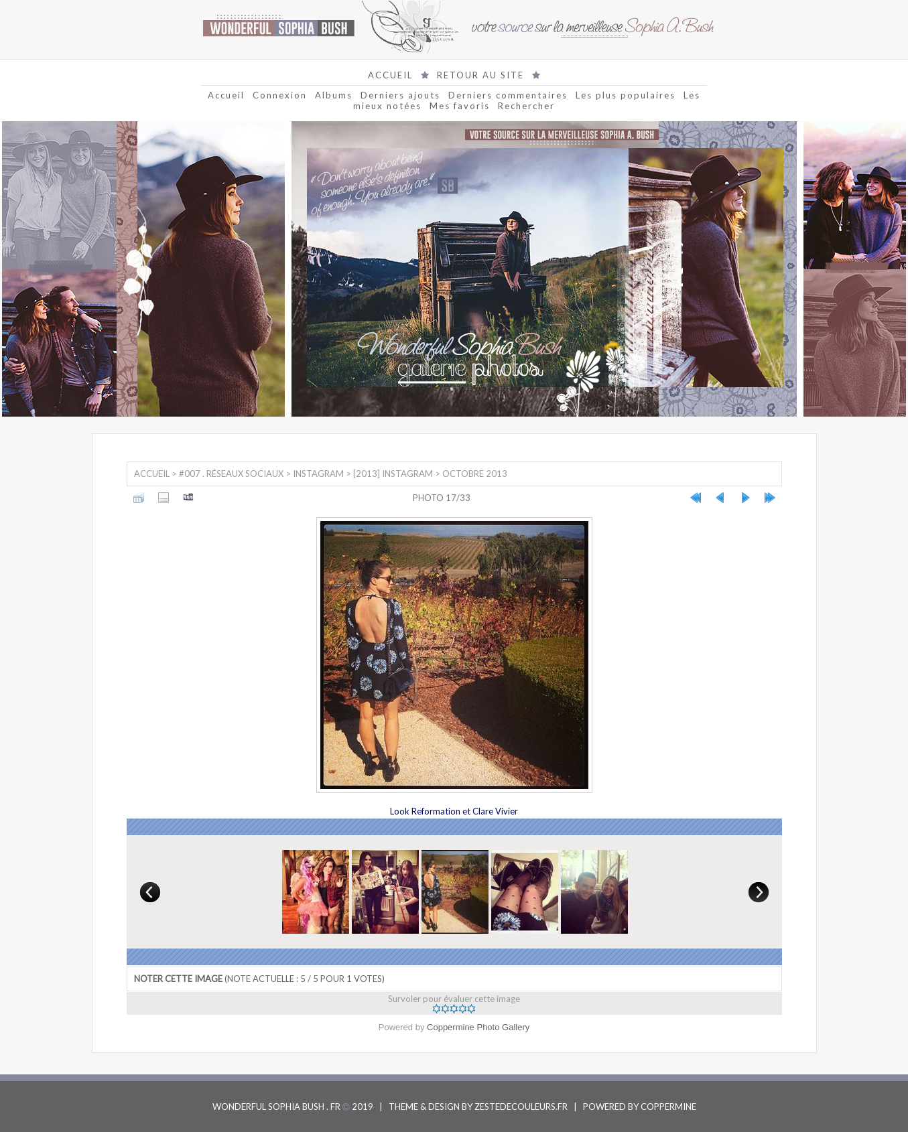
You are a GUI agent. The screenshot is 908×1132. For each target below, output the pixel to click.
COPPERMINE (668, 1106)
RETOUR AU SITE (480, 75)
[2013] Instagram (393, 473)
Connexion (280, 95)
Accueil (226, 95)
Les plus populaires (625, 95)
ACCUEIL (390, 75)
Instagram (318, 473)
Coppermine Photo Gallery (478, 1027)
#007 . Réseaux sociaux (231, 473)
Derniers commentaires (508, 95)
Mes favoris (460, 105)
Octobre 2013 (474, 473)
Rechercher (526, 105)
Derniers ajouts (400, 95)
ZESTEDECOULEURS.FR (521, 1106)
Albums (333, 95)
